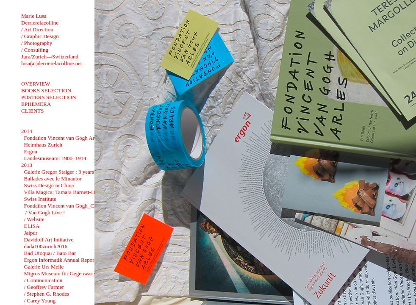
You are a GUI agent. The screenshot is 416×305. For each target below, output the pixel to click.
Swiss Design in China (49, 185)
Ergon (31, 151)
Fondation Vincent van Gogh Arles (62, 138)
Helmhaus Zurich (43, 144)
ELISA (32, 226)
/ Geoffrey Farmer (44, 287)
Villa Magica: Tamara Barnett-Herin (63, 192)
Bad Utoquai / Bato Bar (50, 253)
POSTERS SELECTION (48, 97)
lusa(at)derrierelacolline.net (51, 63)
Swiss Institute (40, 199)
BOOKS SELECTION (46, 90)
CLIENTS (32, 111)
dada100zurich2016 (46, 246)
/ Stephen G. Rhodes (46, 294)
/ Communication (43, 280)
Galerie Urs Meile (44, 266)
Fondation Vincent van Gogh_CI (60, 205)
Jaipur (31, 233)
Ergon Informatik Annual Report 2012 (66, 260)
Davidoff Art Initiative (49, 239)
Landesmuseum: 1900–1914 (55, 158)
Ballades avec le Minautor (53, 178)
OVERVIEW (35, 83)
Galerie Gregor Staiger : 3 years (59, 172)
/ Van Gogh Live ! (44, 212)
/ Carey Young (40, 300)
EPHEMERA (36, 104)
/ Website (34, 219)
